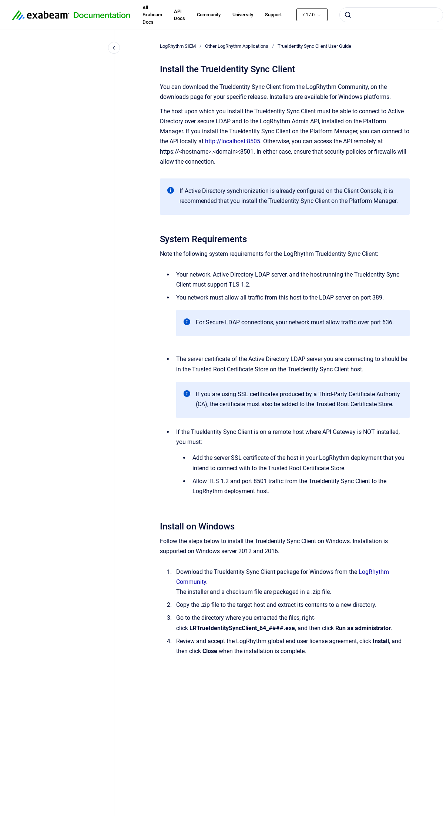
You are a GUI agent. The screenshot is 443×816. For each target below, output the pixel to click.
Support (273, 14)
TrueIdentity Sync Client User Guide (314, 46)
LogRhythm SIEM (178, 46)
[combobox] (391, 15)
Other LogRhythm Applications (236, 46)
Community (209, 14)
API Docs (179, 15)
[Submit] (348, 15)
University (242, 14)
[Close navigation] (114, 48)
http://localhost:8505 (232, 141)
